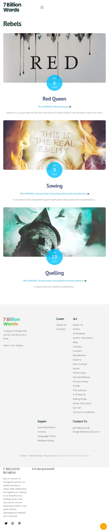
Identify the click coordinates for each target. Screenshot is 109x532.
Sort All (77, 407)
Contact (61, 329)
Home (76, 368)
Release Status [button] (46, 440)
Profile (76, 386)
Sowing (54, 185)
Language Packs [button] (47, 436)
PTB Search (79, 394)
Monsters (74, 193)
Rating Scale (80, 399)
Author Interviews (83, 338)
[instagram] (13, 523)
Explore (77, 359)
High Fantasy (50, 193)
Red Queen (54, 98)
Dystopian (39, 193)
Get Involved (80, 364)
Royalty (65, 106)
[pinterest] (19, 523)
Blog (75, 342)
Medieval (66, 193)
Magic (58, 193)
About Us (61, 325)
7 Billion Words (12, 7)
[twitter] (6, 523)
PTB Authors (79, 390)
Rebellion (57, 106)
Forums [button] (42, 431)
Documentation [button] (46, 427)
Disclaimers (79, 355)
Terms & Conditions (84, 412)
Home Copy (79, 372)
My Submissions (81, 377)
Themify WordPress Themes (77, 455)
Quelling (54, 272)
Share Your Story (82, 403)
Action (76, 329)
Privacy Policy (80, 381)
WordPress (59, 455)
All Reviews (79, 333)
